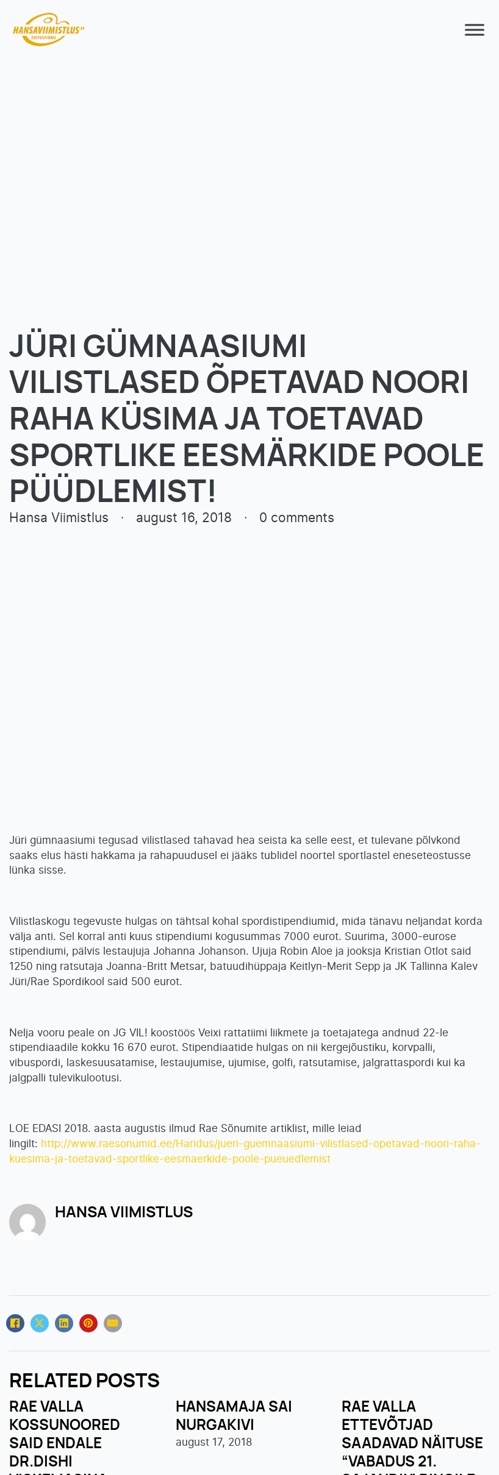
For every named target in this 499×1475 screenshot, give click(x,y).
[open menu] (471, 29)
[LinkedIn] (64, 1323)
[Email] (113, 1323)
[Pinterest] (88, 1323)
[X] (40, 1323)
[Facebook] (15, 1323)
